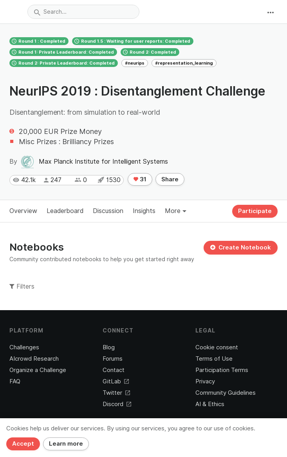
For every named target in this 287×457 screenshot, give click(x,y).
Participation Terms (221, 370)
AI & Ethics (209, 404)
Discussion (108, 211)
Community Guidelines (225, 392)
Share (170, 179)
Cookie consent (216, 347)
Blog (109, 347)
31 (140, 179)
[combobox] (83, 12)
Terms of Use (214, 358)
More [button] (175, 211)
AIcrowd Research (34, 358)
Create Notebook (240, 247)
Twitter (116, 392)
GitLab (116, 381)
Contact (114, 370)
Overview (23, 211)
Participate (255, 211)
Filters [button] (21, 286)
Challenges (24, 347)
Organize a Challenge (37, 370)
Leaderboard (65, 211)
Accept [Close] (23, 443)
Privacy (205, 381)
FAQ (14, 381)
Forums (113, 358)
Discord (117, 404)
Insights (144, 211)
